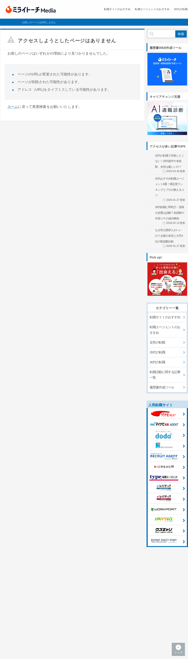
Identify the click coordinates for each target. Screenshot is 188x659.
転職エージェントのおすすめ (137, 9)
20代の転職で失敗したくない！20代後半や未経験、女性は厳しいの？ (170, 163)
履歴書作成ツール (162, 387)
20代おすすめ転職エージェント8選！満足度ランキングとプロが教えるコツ (170, 189)
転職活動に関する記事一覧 (165, 374)
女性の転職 (157, 342)
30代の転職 (157, 362)
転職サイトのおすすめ (96, 9)
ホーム (12, 107)
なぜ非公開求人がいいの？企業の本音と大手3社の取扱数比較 (170, 238)
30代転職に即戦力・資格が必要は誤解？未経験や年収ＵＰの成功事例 (170, 214)
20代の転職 (169, 9)
